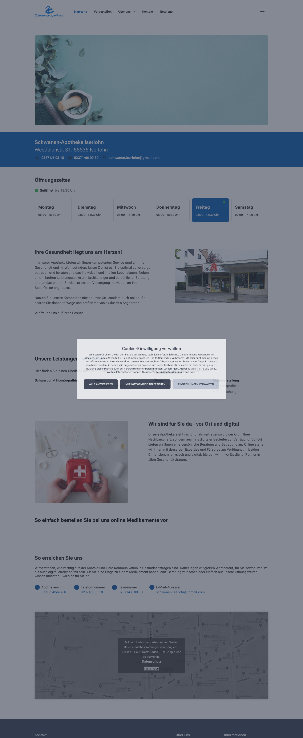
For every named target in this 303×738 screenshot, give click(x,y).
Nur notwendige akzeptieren (145, 384)
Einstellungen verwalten (196, 384)
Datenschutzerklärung (168, 372)
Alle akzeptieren (101, 384)
